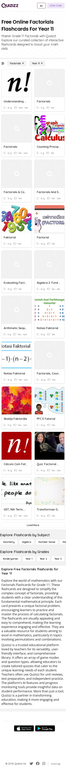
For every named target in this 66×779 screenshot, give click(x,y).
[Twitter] (31, 763)
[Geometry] (9, 542)
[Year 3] (58, 559)
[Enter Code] (56, 5)
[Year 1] (29, 559)
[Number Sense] (47, 542)
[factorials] (16, 63)
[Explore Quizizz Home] (9, 5)
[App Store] (24, 728)
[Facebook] (37, 763)
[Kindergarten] (10, 559)
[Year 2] (43, 559)
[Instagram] (43, 763)
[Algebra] (26, 542)
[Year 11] (37, 63)
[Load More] (33, 525)
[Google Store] (45, 728)
